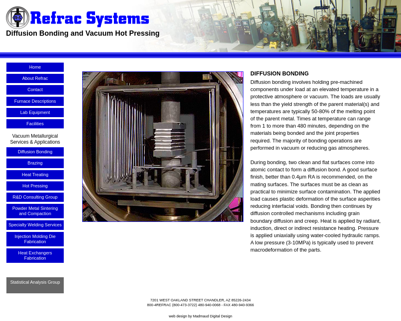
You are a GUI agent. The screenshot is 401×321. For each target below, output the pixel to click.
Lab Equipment (35, 112)
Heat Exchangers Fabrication (35, 255)
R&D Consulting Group (35, 197)
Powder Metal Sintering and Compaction (35, 211)
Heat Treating (35, 174)
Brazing (35, 162)
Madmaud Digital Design (212, 316)
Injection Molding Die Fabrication (34, 239)
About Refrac (35, 78)
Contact (35, 89)
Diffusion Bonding (35, 151)
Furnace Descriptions (35, 101)
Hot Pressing (35, 185)
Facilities (35, 123)
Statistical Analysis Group (35, 282)
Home (35, 67)
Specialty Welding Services (34, 224)
